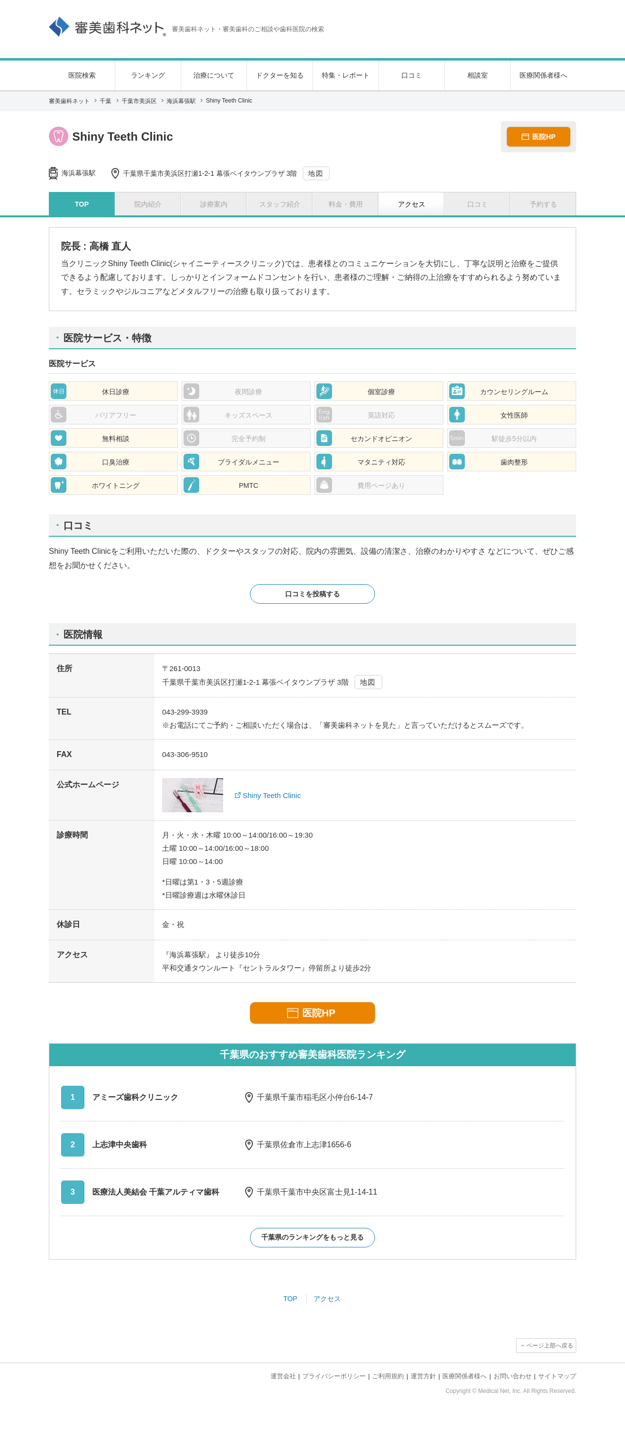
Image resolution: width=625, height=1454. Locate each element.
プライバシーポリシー (334, 1376)
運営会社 (283, 1376)
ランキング (148, 75)
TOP (290, 1299)
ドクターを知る (280, 75)
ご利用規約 (388, 1376)
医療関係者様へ (543, 75)
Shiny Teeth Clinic (272, 795)
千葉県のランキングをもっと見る (312, 1237)
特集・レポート (346, 75)
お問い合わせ (513, 1376)
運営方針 (423, 1376)
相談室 (477, 75)
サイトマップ (557, 1376)
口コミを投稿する (312, 594)
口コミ (411, 75)
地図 (315, 173)
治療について (213, 75)
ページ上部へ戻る (549, 1345)
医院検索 (82, 75)
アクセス (327, 1299)
